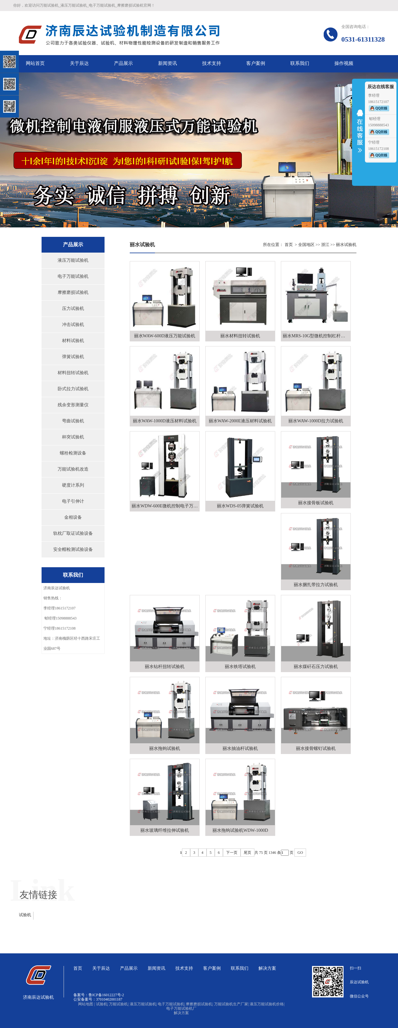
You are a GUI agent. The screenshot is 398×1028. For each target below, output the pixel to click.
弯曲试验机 (73, 421)
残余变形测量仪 (73, 405)
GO (300, 852)
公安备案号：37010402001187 (97, 999)
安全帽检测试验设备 (73, 549)
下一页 (231, 852)
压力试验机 (73, 308)
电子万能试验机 (73, 276)
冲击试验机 (73, 324)
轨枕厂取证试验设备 (73, 533)
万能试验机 (118, 1004)
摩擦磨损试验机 (73, 292)
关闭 (32, 37)
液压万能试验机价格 (267, 1004)
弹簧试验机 (73, 356)
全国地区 (306, 244)
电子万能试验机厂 (181, 1008)
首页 (289, 244)
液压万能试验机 (73, 260)
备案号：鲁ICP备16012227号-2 (98, 995)
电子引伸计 (73, 501)
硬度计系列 (73, 485)
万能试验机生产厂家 (231, 1004)
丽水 (340, 244)
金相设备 (73, 517)
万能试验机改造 (73, 469)
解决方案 (181, 1013)
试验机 (25, 914)
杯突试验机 (73, 437)
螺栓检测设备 (73, 453)
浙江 (325, 244)
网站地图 (86, 1004)
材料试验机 (73, 340)
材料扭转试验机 (73, 372)
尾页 (247, 852)
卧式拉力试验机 (73, 388)
